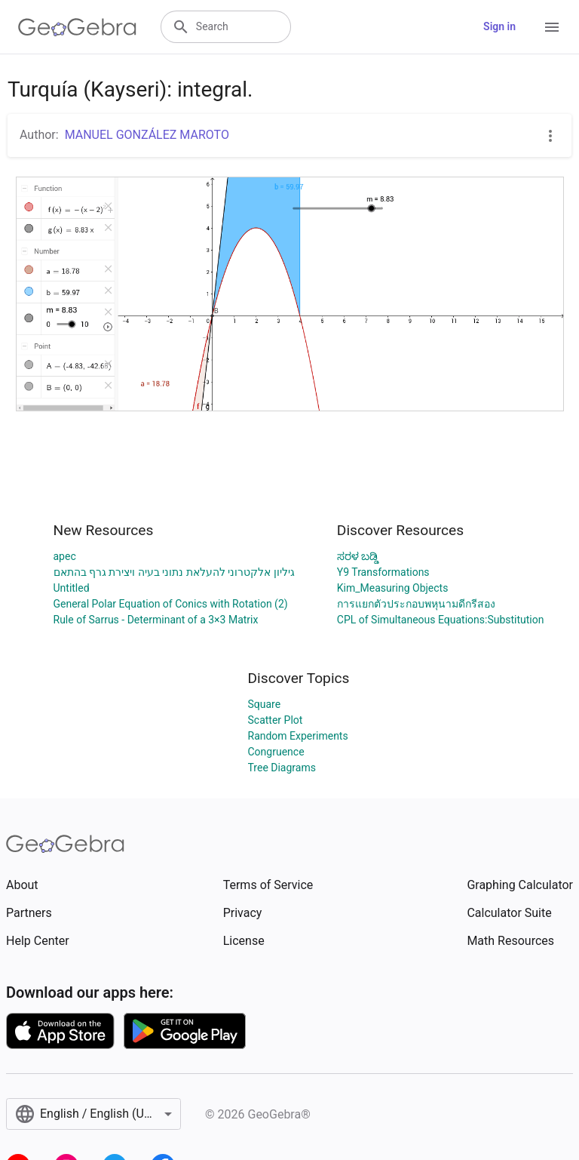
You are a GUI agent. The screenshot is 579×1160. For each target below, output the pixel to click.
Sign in (499, 26)
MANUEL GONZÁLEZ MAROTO (147, 135)
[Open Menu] (552, 27)
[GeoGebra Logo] (77, 27)
